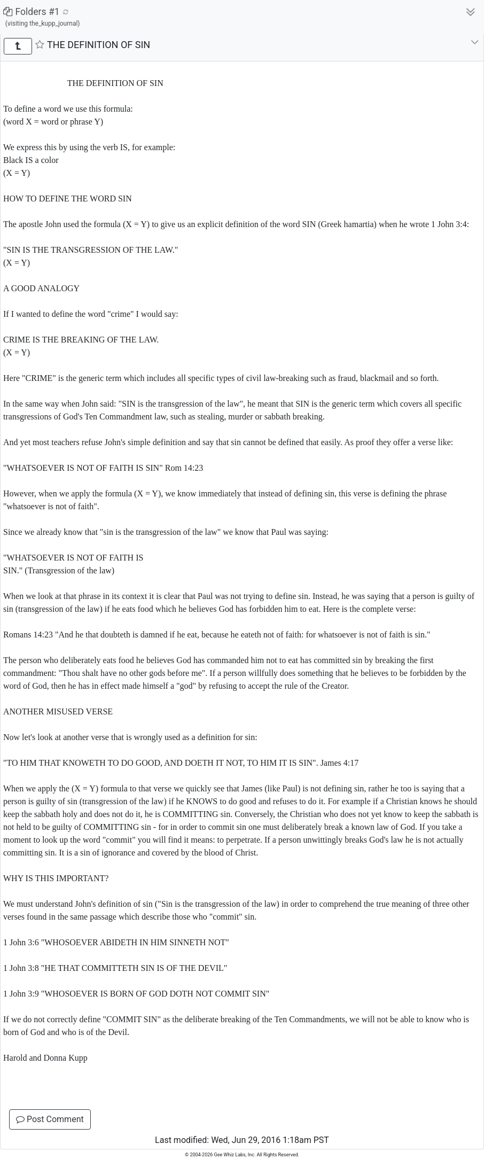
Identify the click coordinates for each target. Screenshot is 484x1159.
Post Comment (50, 1119)
